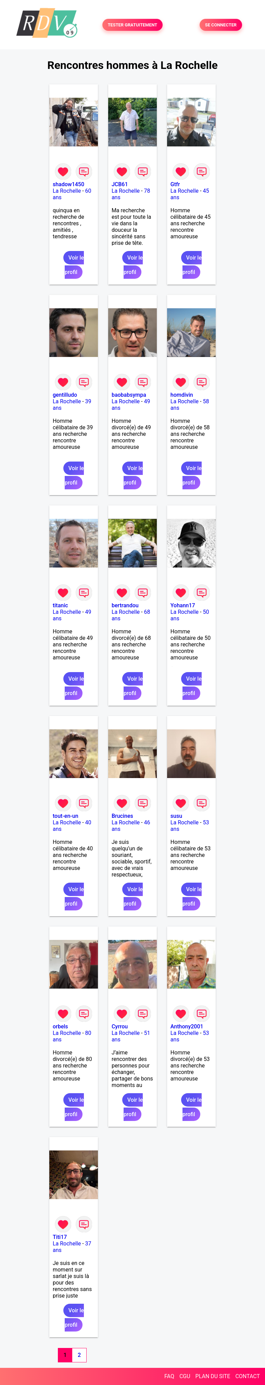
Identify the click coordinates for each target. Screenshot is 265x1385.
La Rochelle (67, 191)
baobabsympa (129, 395)
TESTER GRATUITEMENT (132, 24)
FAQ (169, 1376)
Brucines (122, 816)
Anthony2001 (187, 1026)
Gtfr (175, 184)
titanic (60, 605)
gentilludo (65, 395)
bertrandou (125, 605)
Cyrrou (120, 1026)
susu (176, 816)
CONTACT (247, 1376)
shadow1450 (68, 184)
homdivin (182, 395)
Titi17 (60, 1237)
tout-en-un (65, 816)
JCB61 (120, 184)
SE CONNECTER (221, 24)
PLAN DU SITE (212, 1376)
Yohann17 (183, 605)
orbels (60, 1026)
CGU (184, 1376)
